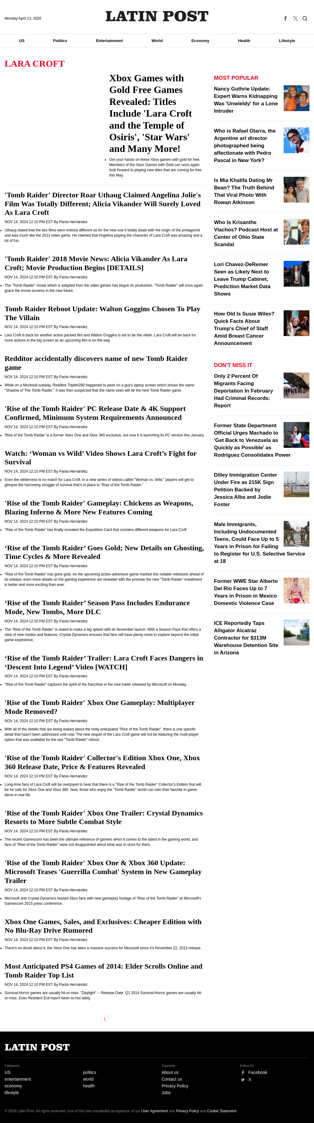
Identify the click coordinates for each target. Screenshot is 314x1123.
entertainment (18, 1079)
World (157, 40)
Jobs (166, 1092)
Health (244, 40)
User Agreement (154, 1111)
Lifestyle (287, 40)
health (89, 1085)
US (22, 40)
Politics (60, 40)
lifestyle (12, 1092)
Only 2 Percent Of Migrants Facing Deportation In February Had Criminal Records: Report (243, 391)
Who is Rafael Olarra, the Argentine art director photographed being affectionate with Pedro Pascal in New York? (245, 145)
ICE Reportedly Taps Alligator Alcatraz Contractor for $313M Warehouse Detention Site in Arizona (246, 638)
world (88, 1079)
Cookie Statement (221, 1111)
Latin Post (157, 16)
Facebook (257, 1072)
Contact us (172, 1079)
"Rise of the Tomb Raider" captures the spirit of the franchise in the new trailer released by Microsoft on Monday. (96, 684)
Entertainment (109, 40)
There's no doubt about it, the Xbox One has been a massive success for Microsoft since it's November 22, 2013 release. (103, 948)
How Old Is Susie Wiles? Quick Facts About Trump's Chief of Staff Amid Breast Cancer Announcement (244, 328)
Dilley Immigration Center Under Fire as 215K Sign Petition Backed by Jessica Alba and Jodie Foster (245, 489)
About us (170, 1072)
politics (89, 1072)
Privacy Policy (175, 1085)
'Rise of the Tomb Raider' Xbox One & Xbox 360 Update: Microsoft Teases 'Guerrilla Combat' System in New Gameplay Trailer (103, 872)
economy (13, 1085)
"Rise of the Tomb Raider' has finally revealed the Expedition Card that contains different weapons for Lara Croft (95, 530)
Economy (200, 40)
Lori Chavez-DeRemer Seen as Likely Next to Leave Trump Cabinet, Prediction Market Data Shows (242, 279)
